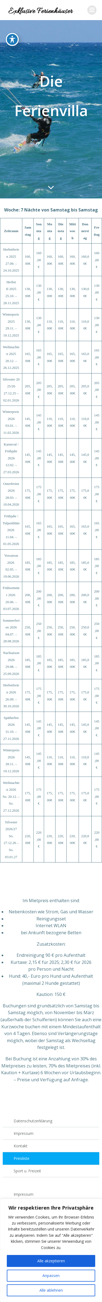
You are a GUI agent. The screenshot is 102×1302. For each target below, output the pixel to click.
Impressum (23, 1133)
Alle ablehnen (51, 1290)
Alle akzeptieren (51, 1260)
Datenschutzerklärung (33, 1120)
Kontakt (20, 1145)
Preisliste (21, 1158)
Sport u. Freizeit (27, 1170)
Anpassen (51, 1275)
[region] (51, 1250)
